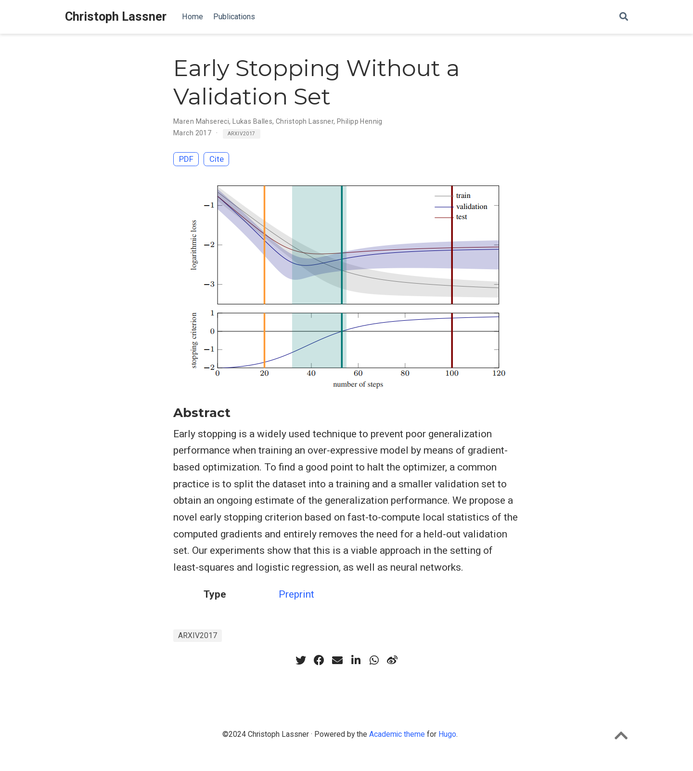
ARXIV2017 (242, 134)
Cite (216, 159)
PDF (186, 159)
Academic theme (397, 734)
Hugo (447, 734)
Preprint (296, 594)
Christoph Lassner (116, 17)
